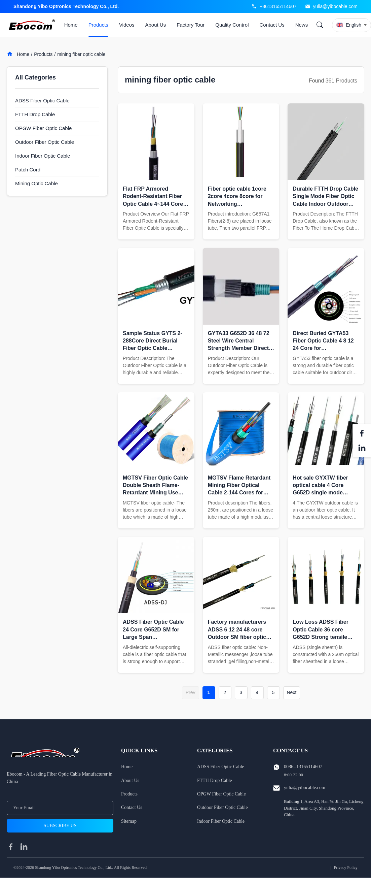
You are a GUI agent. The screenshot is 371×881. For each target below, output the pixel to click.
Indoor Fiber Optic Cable (221, 821)
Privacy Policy (346, 867)
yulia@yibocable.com (335, 6)
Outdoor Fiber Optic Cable (222, 807)
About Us (155, 25)
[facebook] (11, 847)
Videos (127, 25)
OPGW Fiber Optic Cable (221, 793)
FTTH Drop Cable (214, 780)
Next (292, 692)
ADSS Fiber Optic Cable (220, 766)
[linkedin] (24, 847)
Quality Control (232, 25)
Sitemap (129, 821)
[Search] (320, 25)
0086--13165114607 (303, 766)
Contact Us (271, 25)
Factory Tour (191, 25)
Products (98, 25)
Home (71, 25)
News (301, 25)
